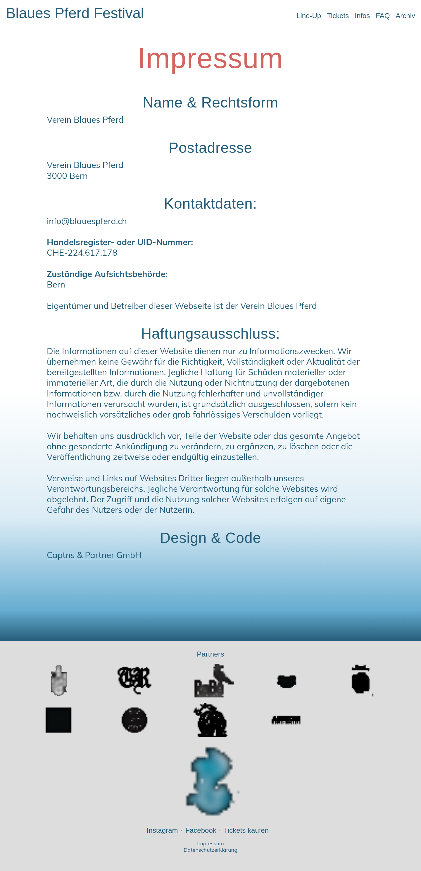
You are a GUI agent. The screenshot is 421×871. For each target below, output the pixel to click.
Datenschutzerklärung (210, 850)
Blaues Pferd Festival (75, 13)
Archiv (405, 16)
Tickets (338, 16)
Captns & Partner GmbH (94, 555)
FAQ (383, 16)
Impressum (210, 843)
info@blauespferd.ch (87, 221)
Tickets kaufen (246, 830)
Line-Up (308, 16)
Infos (362, 16)
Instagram (162, 830)
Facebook (200, 830)
